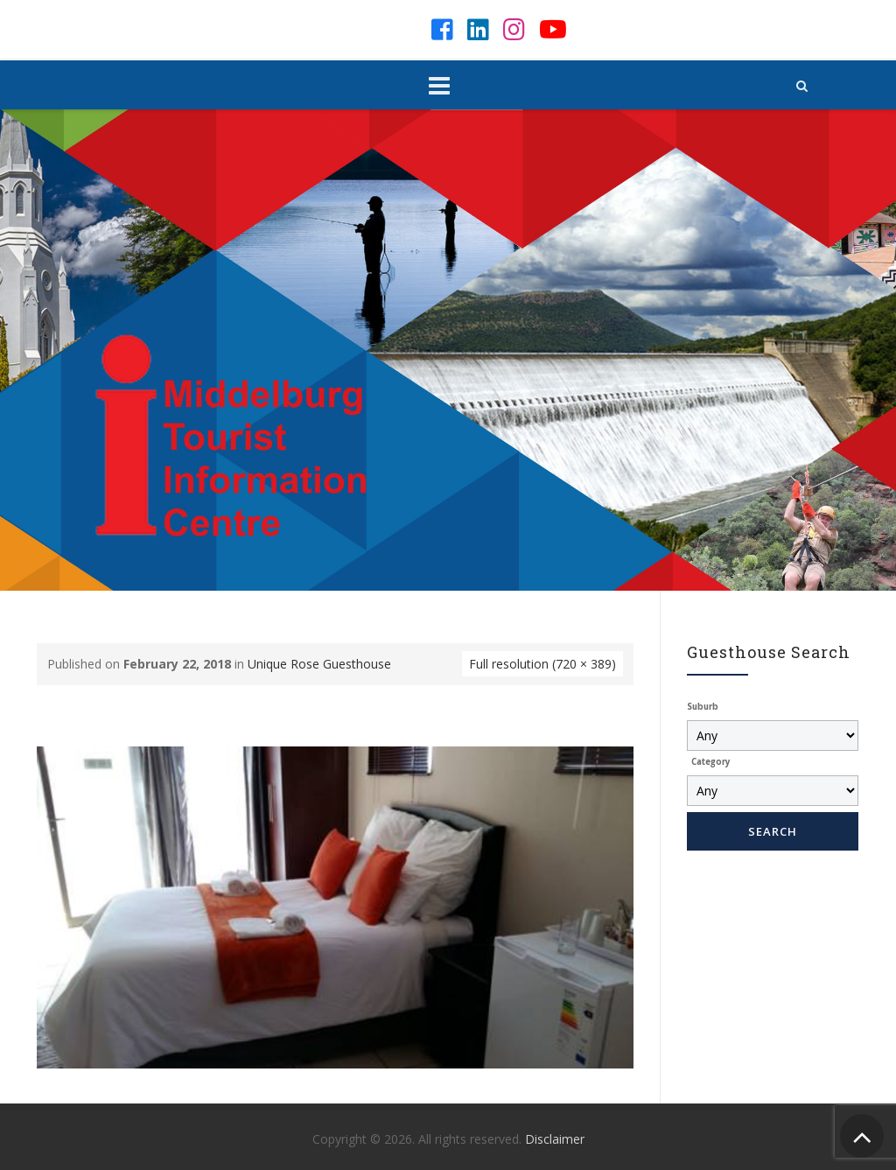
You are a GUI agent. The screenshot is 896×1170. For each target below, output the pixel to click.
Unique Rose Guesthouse (319, 663)
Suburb (702, 706)
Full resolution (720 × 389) (542, 663)
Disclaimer (554, 1139)
